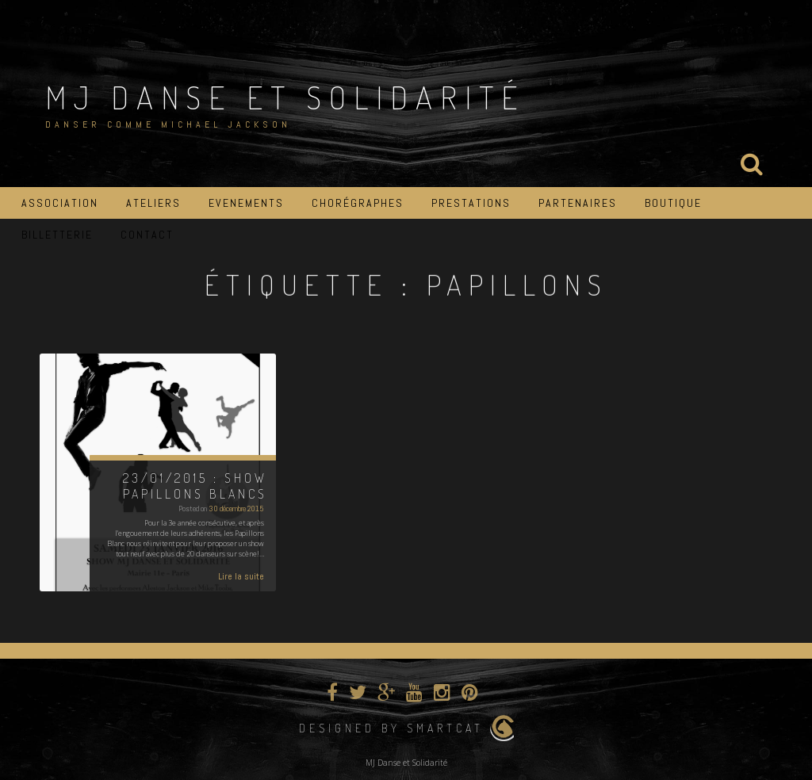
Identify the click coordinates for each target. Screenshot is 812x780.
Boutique (673, 203)
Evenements (246, 203)
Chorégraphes (358, 203)
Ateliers (153, 203)
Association (59, 203)
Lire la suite (241, 576)
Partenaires (577, 203)
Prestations (471, 203)
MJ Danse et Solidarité (285, 97)
